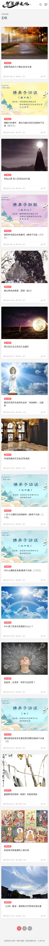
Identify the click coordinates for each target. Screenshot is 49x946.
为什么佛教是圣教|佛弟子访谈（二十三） (23, 570)
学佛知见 (8, 63)
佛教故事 (8, 846)
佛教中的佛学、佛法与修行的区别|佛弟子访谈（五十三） (24, 124)
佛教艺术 (8, 287)
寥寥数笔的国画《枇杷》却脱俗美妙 (20, 794)
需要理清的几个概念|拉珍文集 (18, 67)
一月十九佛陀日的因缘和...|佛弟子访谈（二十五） (24, 515)
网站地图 (20, 941)
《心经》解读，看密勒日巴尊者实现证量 (23, 906)
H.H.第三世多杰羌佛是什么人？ (18, 626)
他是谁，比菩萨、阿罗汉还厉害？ (19, 682)
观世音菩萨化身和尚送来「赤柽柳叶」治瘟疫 (24, 404)
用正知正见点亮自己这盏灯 (16, 346)
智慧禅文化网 (9, 941)
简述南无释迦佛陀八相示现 (16, 850)
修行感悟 (8, 343)
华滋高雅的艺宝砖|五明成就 (17, 458)
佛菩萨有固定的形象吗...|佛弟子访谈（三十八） (24, 236)
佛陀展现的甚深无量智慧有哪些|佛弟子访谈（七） (24, 739)
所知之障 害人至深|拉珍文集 (17, 179)
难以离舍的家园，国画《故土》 (18, 291)
